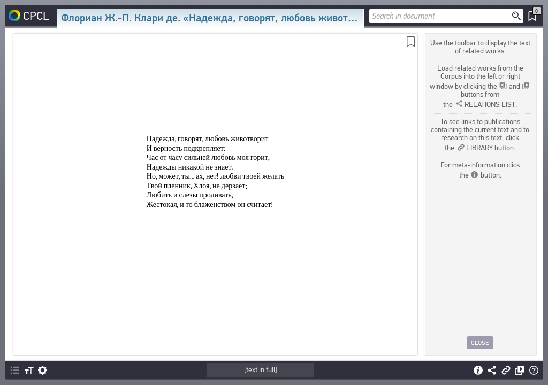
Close (480, 342)
